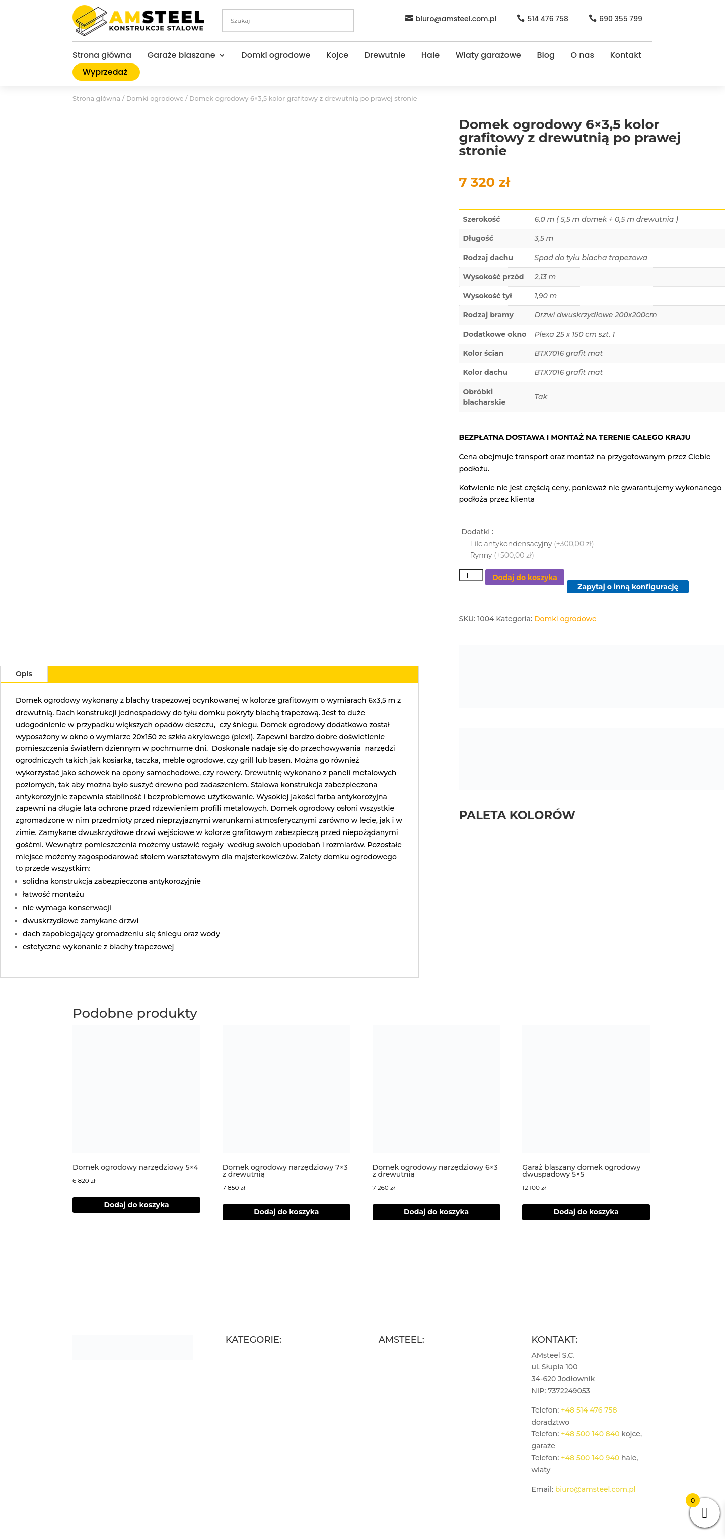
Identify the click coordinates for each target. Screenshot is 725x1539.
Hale (430, 56)
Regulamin (398, 1378)
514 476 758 (547, 19)
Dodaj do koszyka (524, 577)
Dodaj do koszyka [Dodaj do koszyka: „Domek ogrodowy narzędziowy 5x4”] (136, 1204)
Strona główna (101, 56)
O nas (582, 56)
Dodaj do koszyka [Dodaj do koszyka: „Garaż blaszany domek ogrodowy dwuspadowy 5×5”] (586, 1211)
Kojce (337, 56)
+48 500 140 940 (590, 1457)
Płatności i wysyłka (412, 1402)
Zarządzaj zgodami (412, 1426)
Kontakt (625, 56)
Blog (545, 56)
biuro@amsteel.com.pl (456, 19)
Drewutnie (385, 56)
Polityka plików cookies (420, 1415)
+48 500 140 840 (590, 1433)
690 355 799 (620, 19)
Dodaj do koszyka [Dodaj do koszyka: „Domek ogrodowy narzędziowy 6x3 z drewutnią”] (436, 1211)
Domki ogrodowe (275, 56)
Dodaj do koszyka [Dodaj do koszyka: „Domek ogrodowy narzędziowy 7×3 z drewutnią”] (286, 1211)
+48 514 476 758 (589, 1410)
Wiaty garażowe (488, 56)
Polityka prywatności (416, 1390)
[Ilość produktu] (471, 575)
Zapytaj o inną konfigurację (627, 586)
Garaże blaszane (181, 56)
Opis (24, 673)
